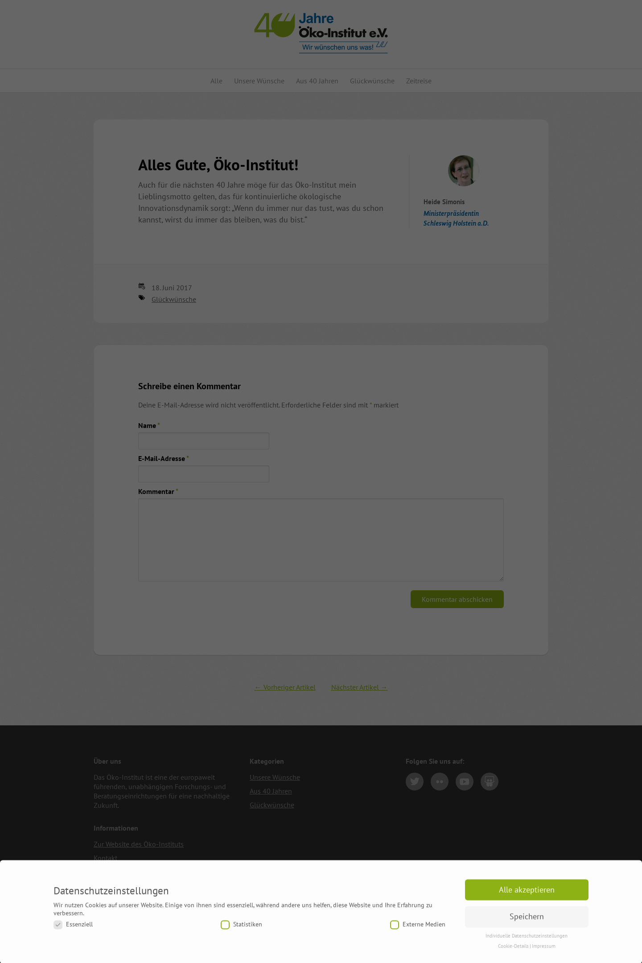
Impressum (544, 953)
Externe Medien (417, 931)
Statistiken (241, 931)
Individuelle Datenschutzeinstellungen (527, 943)
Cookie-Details (513, 953)
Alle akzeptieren (527, 897)
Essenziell (73, 931)
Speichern (527, 924)
